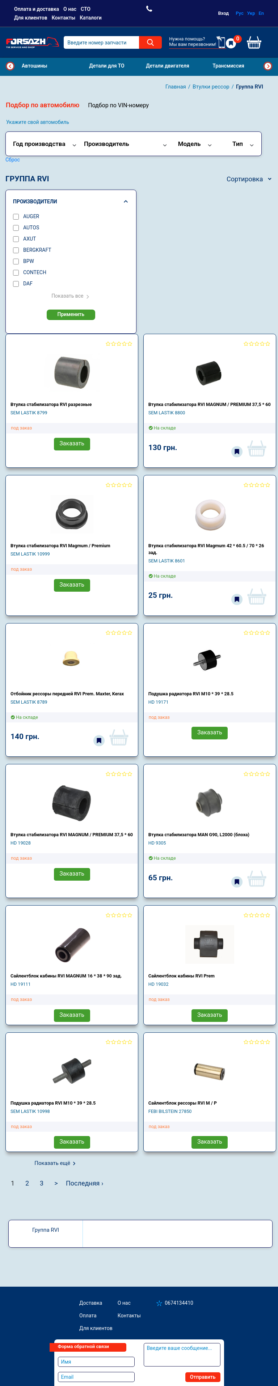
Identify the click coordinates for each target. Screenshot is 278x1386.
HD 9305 (157, 843)
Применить (71, 314)
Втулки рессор (211, 86)
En (261, 13)
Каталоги (91, 18)
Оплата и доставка (36, 9)
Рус (240, 13)
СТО (85, 9)
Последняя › (84, 1183)
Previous (10, 66)
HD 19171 (158, 702)
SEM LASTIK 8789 (28, 702)
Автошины (34, 66)
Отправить (203, 1377)
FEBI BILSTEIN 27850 (170, 1111)
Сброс (12, 160)
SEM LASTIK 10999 (30, 554)
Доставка (90, 1303)
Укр (251, 13)
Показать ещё (52, 1163)
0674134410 (179, 1303)
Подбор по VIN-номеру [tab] (118, 105)
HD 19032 (158, 984)
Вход (223, 13)
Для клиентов (30, 18)
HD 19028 (20, 843)
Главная (175, 86)
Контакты (63, 18)
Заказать (71, 443)
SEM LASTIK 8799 (28, 412)
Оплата (88, 1315)
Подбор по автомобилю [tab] (42, 105)
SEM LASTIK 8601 (166, 561)
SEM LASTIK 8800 (166, 412)
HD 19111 (20, 984)
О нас (69, 9)
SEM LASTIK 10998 (30, 1111)
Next (267, 66)
